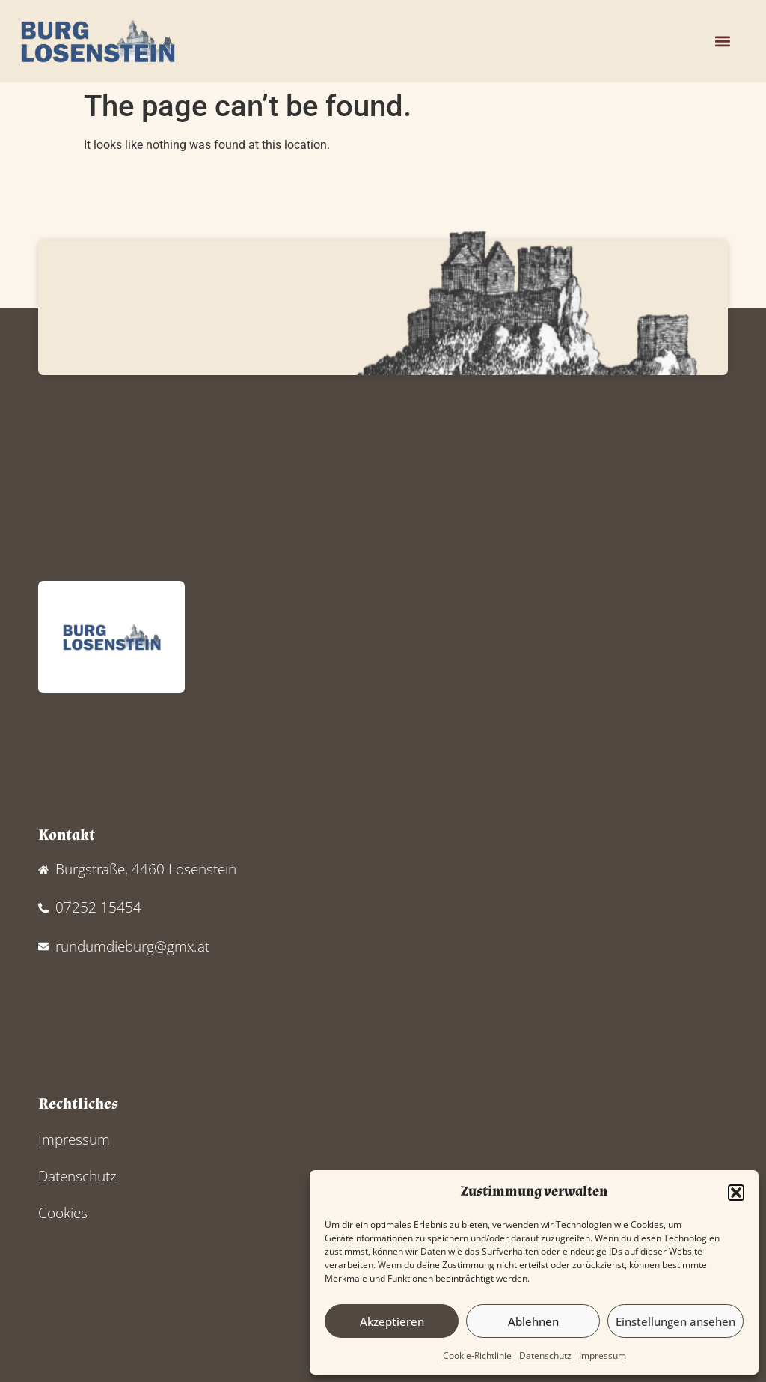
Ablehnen (533, 1321)
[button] (736, 1192)
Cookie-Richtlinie (477, 1355)
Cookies (63, 1212)
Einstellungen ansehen (675, 1321)
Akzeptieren (392, 1321)
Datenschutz (545, 1355)
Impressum (602, 1355)
